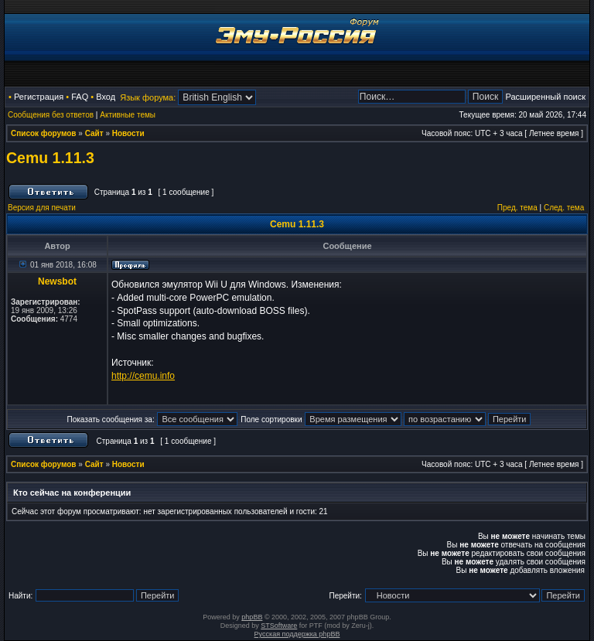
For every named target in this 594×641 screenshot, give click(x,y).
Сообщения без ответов (51, 115)
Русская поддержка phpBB (297, 634)
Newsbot (57, 281)
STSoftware (279, 625)
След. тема (564, 207)
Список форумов (44, 133)
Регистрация (38, 96)
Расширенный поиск (545, 96)
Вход (105, 96)
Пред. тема (517, 207)
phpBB (251, 617)
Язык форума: (148, 97)
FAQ (79, 96)
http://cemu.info (143, 375)
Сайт (94, 133)
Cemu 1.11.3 (50, 157)
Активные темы (127, 115)
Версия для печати (42, 207)
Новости (128, 133)
